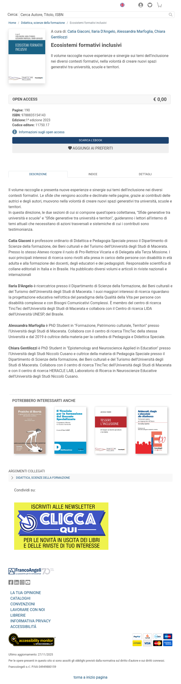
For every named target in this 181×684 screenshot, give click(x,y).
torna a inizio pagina (90, 677)
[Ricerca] (170, 14)
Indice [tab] (92, 174)
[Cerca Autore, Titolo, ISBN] (93, 14)
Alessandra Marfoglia (135, 31)
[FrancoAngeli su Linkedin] (16, 583)
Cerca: (13, 14)
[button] (121, 5)
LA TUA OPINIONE (25, 593)
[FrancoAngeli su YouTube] (27, 583)
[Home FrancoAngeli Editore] (24, 5)
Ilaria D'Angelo (103, 31)
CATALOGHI (20, 598)
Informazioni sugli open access (42, 132)
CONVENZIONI (22, 604)
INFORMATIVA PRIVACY (30, 621)
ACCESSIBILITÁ (23, 626)
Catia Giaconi (78, 31)
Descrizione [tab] (38, 174)
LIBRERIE (18, 615)
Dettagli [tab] (145, 174)
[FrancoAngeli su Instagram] (22, 583)
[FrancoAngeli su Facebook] (10, 583)
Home (12, 22)
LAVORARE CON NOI (27, 609)
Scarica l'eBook (90, 140)
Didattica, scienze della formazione (43, 22)
